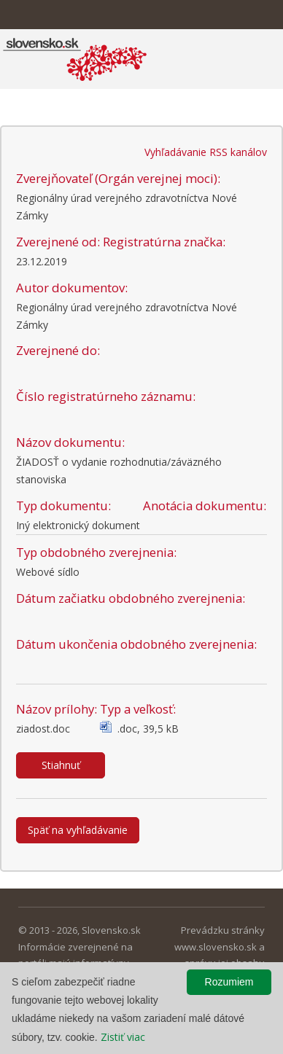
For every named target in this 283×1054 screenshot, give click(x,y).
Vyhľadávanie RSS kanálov (205, 152)
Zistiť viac (123, 1037)
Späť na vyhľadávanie (78, 830)
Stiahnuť (61, 765)
